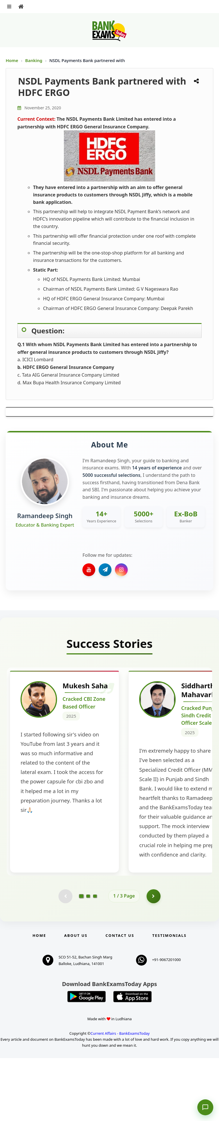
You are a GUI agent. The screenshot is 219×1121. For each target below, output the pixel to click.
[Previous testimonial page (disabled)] (65, 959)
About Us (76, 998)
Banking (33, 60)
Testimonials (169, 998)
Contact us (120, 998)
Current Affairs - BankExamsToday (119, 1096)
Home (12, 60)
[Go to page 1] (81, 959)
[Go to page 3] (95, 959)
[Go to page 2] (88, 959)
